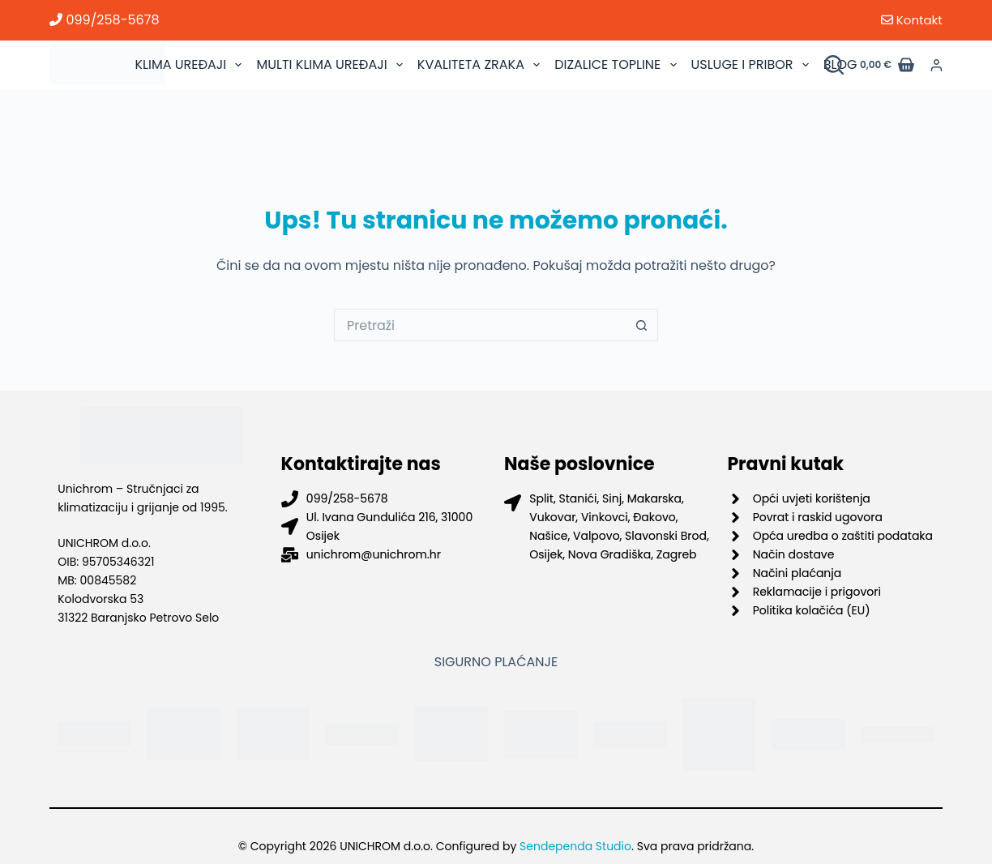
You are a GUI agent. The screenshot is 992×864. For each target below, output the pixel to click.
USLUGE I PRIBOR (752, 65)
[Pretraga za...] (480, 325)
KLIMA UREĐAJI (190, 65)
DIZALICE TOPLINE (617, 65)
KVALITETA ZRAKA (480, 65)
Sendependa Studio (575, 846)
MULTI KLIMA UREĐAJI (331, 65)
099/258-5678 (104, 20)
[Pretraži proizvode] (834, 65)
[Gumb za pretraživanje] (642, 325)
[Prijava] (936, 65)
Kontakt (912, 19)
